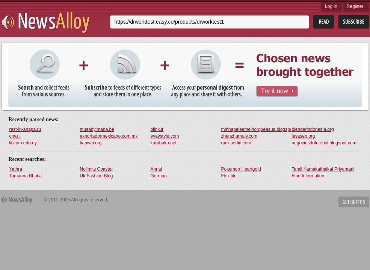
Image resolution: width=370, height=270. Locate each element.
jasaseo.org (303, 136)
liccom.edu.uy (23, 143)
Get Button (353, 201)
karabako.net (164, 143)
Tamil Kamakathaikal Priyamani (323, 169)
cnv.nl (15, 136)
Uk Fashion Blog (96, 175)
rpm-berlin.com (236, 143)
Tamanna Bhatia (25, 175)
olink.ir (157, 129)
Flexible (229, 175)
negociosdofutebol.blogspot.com (324, 143)
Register (355, 6)
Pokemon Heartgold (241, 169)
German (159, 175)
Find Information (308, 175)
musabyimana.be (97, 129)
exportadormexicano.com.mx (109, 136)
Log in (331, 6)
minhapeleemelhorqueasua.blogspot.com (256, 129)
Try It (277, 91)
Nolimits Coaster (96, 169)
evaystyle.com (165, 136)
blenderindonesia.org (313, 129)
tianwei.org (91, 143)
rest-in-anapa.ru (25, 129)
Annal (156, 169)
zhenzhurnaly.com (239, 136)
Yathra (15, 169)
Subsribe (353, 22)
